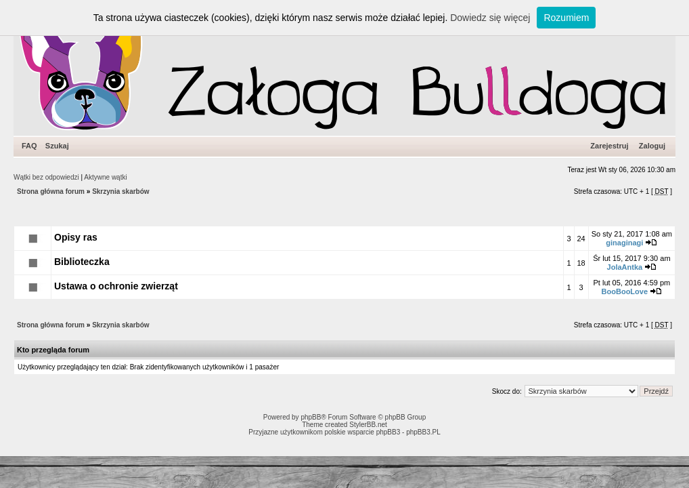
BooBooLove (625, 291)
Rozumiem (566, 17)
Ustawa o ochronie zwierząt (116, 286)
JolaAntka (625, 267)
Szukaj (57, 146)
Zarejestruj (609, 146)
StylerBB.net (368, 424)
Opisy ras (75, 237)
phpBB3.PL (423, 432)
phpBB (311, 417)
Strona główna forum (51, 191)
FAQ (29, 146)
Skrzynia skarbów (120, 191)
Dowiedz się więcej (490, 17)
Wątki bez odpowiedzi (46, 177)
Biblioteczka (82, 261)
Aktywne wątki (105, 177)
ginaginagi (624, 243)
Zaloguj (652, 146)
